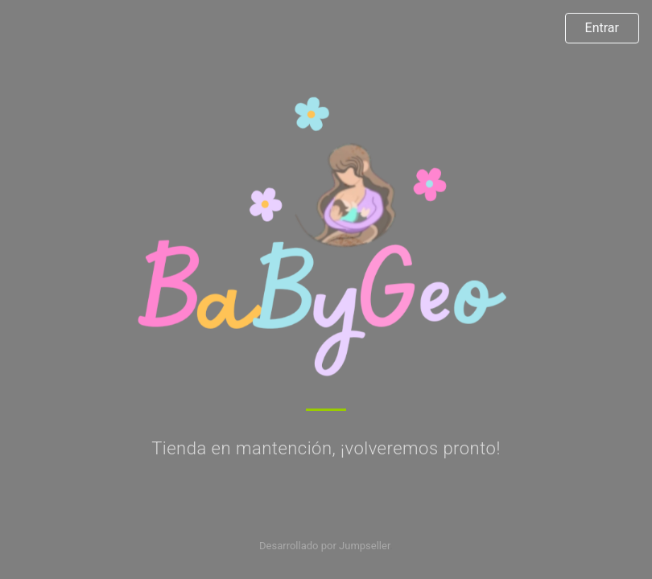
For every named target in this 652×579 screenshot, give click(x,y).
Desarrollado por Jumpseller (324, 546)
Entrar (602, 27)
